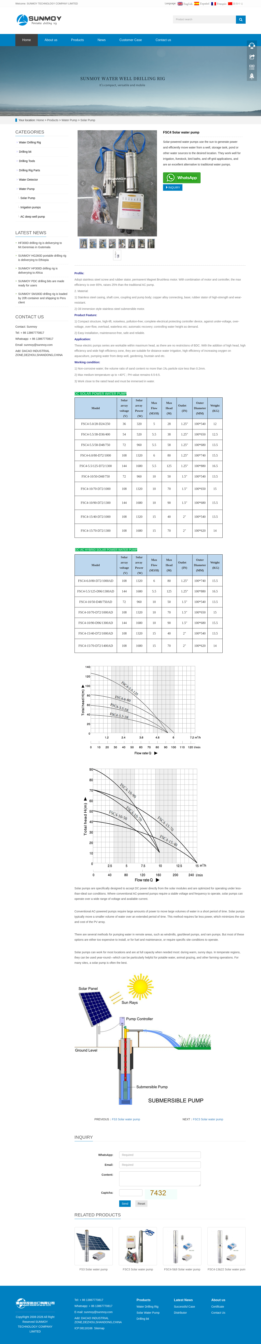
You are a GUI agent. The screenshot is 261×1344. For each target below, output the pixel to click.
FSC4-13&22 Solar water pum (226, 1269)
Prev (83, 183)
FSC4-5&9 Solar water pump (182, 1269)
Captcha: (107, 1192)
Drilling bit (25, 151)
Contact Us (218, 1312)
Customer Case (130, 40)
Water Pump (69, 120)
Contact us (163, 40)
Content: (107, 1174)
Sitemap (99, 1328)
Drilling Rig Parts (29, 170)
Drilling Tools (27, 161)
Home (26, 40)
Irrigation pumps (30, 207)
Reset (141, 1203)
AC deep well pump (32, 216)
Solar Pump (87, 120)
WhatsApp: (105, 1155)
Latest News (183, 1300)
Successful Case (184, 1306)
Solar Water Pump (148, 1312)
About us (51, 40)
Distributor (180, 1312)
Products (77, 40)
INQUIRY (172, 187)
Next (151, 183)
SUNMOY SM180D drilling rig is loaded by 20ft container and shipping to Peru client (42, 298)
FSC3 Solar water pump (208, 1119)
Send (125, 1203)
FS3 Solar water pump (126, 1119)
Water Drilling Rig (30, 142)
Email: (109, 1164)
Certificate (217, 1306)
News (102, 40)
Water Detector (28, 179)
